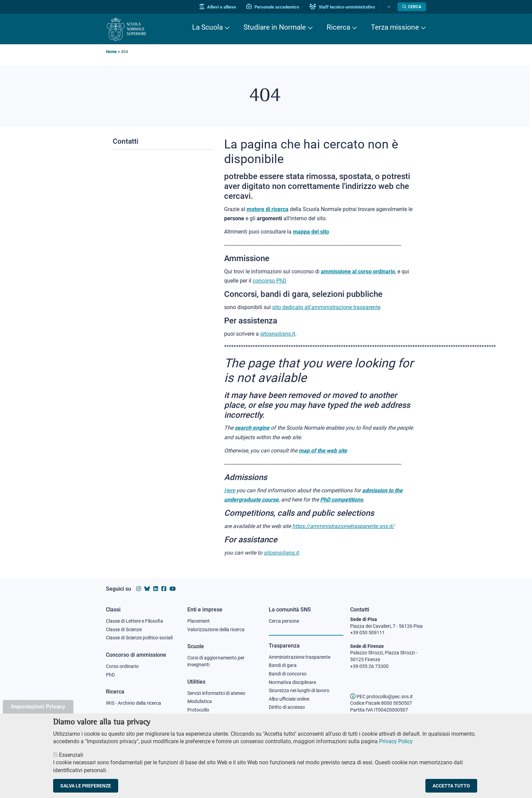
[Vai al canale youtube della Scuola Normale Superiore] (173, 589)
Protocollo (198, 710)
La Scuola (207, 27)
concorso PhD (269, 280)
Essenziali (71, 762)
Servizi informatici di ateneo (216, 693)
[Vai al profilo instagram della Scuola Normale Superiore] (138, 589)
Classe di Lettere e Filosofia (134, 621)
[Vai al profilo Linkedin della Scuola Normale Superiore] (155, 589)
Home (111, 51)
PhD (110, 674)
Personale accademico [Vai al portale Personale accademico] (272, 7)
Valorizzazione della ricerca (216, 629)
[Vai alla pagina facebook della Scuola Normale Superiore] (163, 589)
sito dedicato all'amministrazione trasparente (326, 307)
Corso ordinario (122, 666)
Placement (198, 621)
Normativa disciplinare (292, 682)
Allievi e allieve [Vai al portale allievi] (218, 7)
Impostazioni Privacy (38, 714)
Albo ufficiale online (289, 699)
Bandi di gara (283, 665)
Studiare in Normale (275, 27)
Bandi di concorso (288, 673)
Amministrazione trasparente (299, 657)
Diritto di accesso (287, 707)
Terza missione (395, 27)
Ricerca (338, 27)
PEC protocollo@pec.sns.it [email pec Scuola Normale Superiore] (381, 696)
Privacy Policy (396, 748)
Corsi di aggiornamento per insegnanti (216, 661)
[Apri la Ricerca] (411, 6)
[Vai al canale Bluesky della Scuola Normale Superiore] (147, 589)
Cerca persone (284, 621)
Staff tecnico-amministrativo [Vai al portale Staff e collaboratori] (342, 7)
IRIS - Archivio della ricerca (133, 703)
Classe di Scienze (124, 629)
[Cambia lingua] (388, 6)
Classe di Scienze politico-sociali (139, 637)
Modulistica (199, 701)
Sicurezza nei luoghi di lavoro (299, 690)
